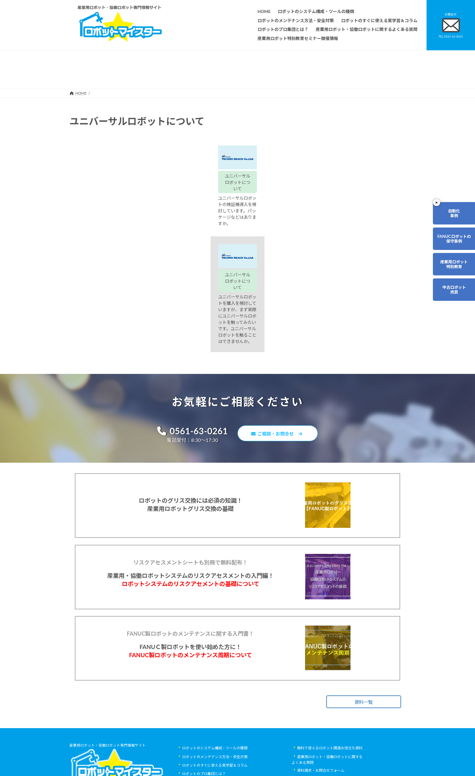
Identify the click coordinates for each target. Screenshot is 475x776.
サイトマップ (308, 723)
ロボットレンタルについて (204, 718)
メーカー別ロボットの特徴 (204, 735)
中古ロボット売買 (449, 304)
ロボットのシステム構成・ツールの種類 (214, 683)
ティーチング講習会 (198, 726)
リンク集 (304, 714)
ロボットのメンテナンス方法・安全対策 (214, 692)
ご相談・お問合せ (280, 338)
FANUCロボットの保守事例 (449, 245)
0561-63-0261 (189, 335)
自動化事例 (449, 215)
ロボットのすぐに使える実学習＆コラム (214, 701)
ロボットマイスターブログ (318, 732)
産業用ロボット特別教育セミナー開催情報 (216, 761)
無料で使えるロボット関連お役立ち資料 (330, 683)
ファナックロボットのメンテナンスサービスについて (225, 744)
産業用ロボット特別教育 (450, 275)
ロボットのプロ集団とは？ (204, 709)
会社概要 (189, 752)
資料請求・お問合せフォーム (320, 706)
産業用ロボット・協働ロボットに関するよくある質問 (327, 695)
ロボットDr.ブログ (312, 740)
